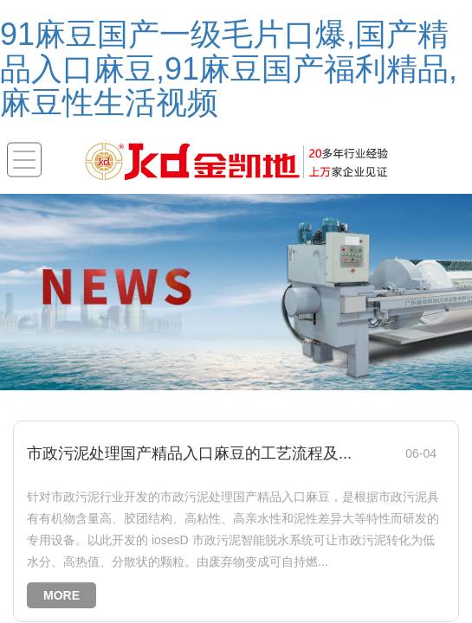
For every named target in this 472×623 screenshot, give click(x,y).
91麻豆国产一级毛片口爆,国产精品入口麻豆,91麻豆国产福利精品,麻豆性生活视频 (228, 68)
